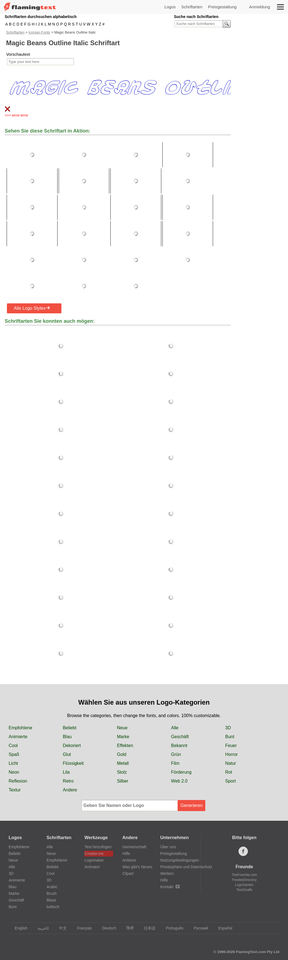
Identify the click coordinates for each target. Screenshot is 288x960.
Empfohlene (20, 727)
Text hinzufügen (97, 847)
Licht (13, 763)
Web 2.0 (179, 781)
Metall (123, 763)
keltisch (52, 907)
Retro (68, 781)
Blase (51, 900)
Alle (174, 727)
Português (171, 928)
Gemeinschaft (134, 847)
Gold (121, 754)
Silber (122, 781)
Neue (122, 727)
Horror (231, 754)
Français (82, 928)
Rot (228, 772)
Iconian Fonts (39, 32)
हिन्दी (127, 928)
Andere (70, 790)
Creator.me (93, 853)
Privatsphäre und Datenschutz (186, 867)
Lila (66, 772)
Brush (51, 893)
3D (228, 727)
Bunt (229, 736)
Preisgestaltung (222, 6)
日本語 (147, 928)
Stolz (122, 772)
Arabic (52, 887)
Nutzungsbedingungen (179, 860)
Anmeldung (259, 6)
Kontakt (169, 887)
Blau (67, 736)
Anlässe (129, 860)
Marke (123, 736)
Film (175, 763)
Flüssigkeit (73, 763)
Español (222, 928)
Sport (230, 781)
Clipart (127, 873)
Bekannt (179, 745)
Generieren (191, 805)
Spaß (14, 754)
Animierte (18, 736)
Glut (67, 754)
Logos (170, 6)
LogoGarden (244, 885)
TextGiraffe (244, 890)
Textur (15, 790)
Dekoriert (72, 745)
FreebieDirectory (244, 880)
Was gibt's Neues (137, 867)
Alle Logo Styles (32, 308)
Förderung (181, 772)
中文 (60, 928)
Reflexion (18, 781)
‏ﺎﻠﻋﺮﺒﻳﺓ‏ (40, 928)
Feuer (231, 745)
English (18, 928)
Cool (13, 745)
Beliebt (69, 727)
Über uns (168, 847)
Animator (92, 867)
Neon (14, 772)
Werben (167, 873)
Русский (198, 928)
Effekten (125, 745)
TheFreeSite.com (244, 875)
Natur (230, 763)
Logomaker (94, 860)
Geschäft (180, 736)
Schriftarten (192, 6)
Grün (176, 754)
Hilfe (126, 853)
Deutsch (106, 928)
